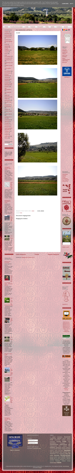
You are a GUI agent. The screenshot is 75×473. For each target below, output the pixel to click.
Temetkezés (7, 124)
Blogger (40, 467)
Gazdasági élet (8, 58)
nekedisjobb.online (37, 448)
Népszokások (7, 96)
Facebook (32, 26)
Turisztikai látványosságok (16, 26)
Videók (6, 138)
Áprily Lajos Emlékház (64, 56)
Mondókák (7, 82)
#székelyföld (65, 178)
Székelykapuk (7, 119)
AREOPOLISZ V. (66, 327)
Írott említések (8, 71)
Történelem (7, 131)
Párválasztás (7, 100)
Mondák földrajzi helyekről (8, 80)
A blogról (6, 31)
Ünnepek (6, 134)
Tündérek (7, 132)
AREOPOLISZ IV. (66, 326)
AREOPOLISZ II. (66, 323)
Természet (7, 126)
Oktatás (6, 98)
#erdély (63, 177)
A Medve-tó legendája (11, 218)
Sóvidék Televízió (8, 114)
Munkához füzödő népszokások (8, 84)
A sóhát (26, 26)
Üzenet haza (7, 136)
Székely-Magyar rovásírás (11, 185)
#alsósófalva (65, 174)
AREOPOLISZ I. (66, 322)
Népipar (6, 95)
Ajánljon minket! (65, 247)
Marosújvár (64, 62)
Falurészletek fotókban (7, 47)
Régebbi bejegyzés (53, 254)
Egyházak (7, 39)
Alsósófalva (7, 33)
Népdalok (7, 86)
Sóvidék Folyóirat (8, 111)
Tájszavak (7, 121)
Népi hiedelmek (8, 92)
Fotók (21, 212)
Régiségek (7, 104)
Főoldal (6, 26)
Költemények (7, 72)
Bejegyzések (31, 440)
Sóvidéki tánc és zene (55, 458)
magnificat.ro (65, 304)
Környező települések (7, 75)
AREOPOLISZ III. (66, 324)
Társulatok (7, 123)
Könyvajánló (40, 26)
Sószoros (7, 109)
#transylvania (65, 181)
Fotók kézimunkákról (8, 56)
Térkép (47, 26)
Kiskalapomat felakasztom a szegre (7, 201)
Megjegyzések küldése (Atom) (28, 257)
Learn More (65, 3)
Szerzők (66, 26)
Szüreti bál (11, 379)
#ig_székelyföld (65, 179)
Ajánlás (52, 26)
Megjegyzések (31, 442)
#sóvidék (64, 175)
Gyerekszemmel (8, 59)
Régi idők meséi (8, 102)
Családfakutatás (8, 36)
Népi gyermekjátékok (8, 89)
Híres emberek (8, 68)
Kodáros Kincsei (66, 328)
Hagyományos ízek (9, 62)
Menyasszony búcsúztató (7, 262)
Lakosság (7, 77)
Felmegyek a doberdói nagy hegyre (8, 168)
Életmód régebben (8, 41)
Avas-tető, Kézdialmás (64, 50)
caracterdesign (66, 466)
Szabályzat (59, 26)
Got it (71, 3)
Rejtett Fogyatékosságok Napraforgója (66, 59)
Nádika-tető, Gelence (64, 53)
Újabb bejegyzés (21, 254)
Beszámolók (7, 35)
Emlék (6, 44)
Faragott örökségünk (7, 49)
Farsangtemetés (11, 320)
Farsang (6, 51)
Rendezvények (8, 106)
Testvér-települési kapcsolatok (8, 129)
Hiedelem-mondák (8, 65)
